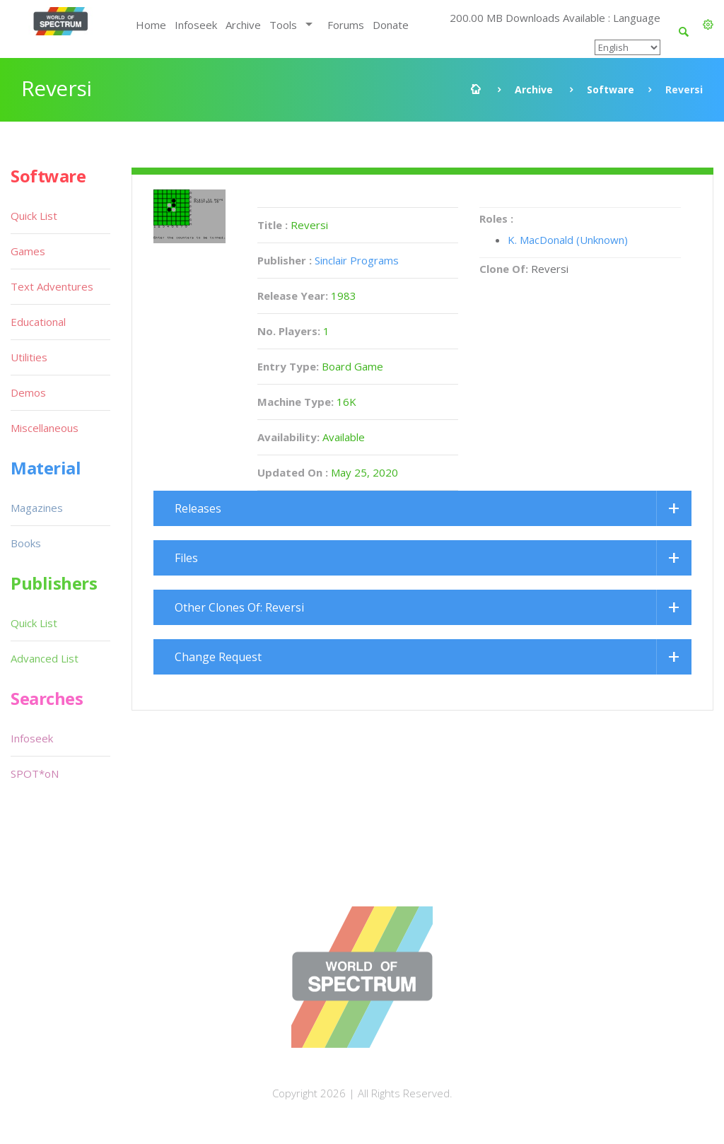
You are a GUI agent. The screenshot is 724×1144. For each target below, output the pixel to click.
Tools (283, 25)
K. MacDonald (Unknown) (568, 240)
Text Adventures (52, 286)
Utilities (29, 357)
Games (28, 251)
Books (26, 543)
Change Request (218, 657)
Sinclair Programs (357, 260)
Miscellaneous (44, 428)
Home (151, 25)
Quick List (34, 216)
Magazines (37, 508)
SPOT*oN (35, 773)
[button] (708, 25)
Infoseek (196, 25)
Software (610, 89)
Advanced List (44, 658)
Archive (243, 25)
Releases (198, 508)
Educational (38, 322)
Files (186, 558)
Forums (345, 25)
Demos (28, 392)
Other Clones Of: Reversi (239, 607)
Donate (391, 25)
